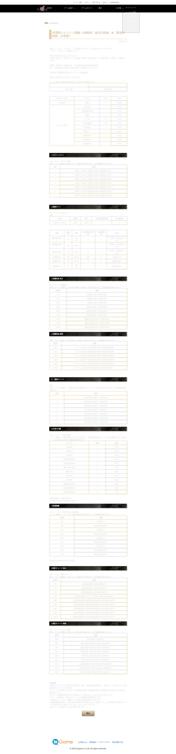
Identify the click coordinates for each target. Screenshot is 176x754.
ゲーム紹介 (78, 8)
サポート (87, 2)
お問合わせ (82, 742)
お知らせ (105, 2)
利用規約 (93, 742)
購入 (115, 8)
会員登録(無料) (114, 2)
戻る (88, 713)
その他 (133, 8)
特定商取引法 (117, 742)
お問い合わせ (96, 2)
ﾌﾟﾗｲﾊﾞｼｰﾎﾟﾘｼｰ (104, 742)
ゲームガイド (96, 8)
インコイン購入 (77, 2)
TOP (46, 23)
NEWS (60, 8)
